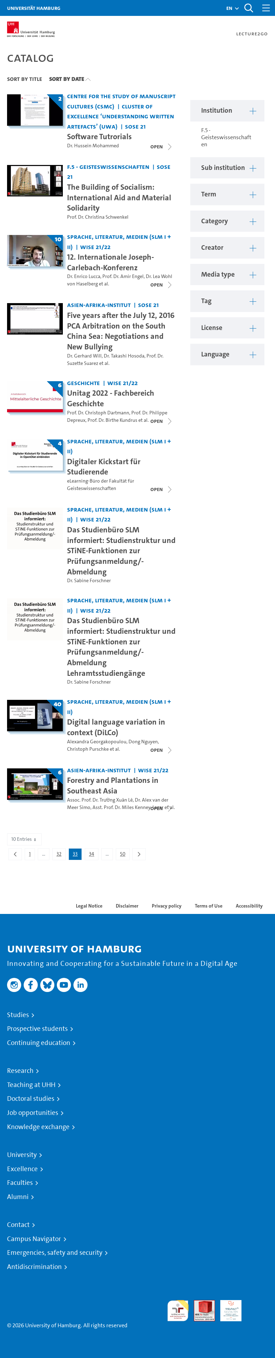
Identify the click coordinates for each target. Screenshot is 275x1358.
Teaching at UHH (31, 1085)
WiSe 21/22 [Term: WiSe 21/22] (95, 246)
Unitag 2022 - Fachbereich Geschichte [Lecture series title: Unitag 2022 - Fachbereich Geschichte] (110, 398)
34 (93, 855)
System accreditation (257, 1308)
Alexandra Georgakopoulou (96, 741)
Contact (18, 1224)
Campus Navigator (34, 1239)
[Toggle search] (248, 8)
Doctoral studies (30, 1098)
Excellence (22, 1169)
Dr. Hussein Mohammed (93, 145)
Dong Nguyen (143, 741)
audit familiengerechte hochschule (178, 1310)
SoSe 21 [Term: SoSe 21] (135, 126)
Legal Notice (89, 905)
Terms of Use (208, 905)
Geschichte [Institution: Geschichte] (83, 382)
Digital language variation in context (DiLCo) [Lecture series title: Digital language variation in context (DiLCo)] (116, 727)
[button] (229, 8)
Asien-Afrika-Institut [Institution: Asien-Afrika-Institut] (99, 304)
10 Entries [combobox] (24, 839)
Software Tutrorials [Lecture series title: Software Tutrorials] (99, 136)
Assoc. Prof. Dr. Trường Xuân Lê (100, 800)
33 (77, 855)
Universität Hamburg (33, 8)
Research (20, 1070)
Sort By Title (24, 79)
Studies (18, 1015)
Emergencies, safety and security (54, 1252)
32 (60, 855)
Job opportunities (32, 1112)
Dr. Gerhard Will (84, 356)
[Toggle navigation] (266, 8)
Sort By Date (66, 79)
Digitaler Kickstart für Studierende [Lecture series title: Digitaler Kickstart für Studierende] (104, 466)
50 (124, 855)
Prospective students (37, 1028)
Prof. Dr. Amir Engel (123, 276)
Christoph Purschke (88, 749)
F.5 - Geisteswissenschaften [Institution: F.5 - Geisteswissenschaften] (108, 166)
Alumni (18, 1196)
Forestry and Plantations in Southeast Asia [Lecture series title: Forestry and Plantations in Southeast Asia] (113, 785)
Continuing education (38, 1042)
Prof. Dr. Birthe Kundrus (112, 420)
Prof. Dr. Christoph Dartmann (98, 412)
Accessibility (249, 905)
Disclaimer (127, 905)
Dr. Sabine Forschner (89, 580)
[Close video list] (161, 146)
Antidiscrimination (34, 1266)
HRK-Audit (227, 1308)
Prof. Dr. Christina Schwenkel (97, 217)
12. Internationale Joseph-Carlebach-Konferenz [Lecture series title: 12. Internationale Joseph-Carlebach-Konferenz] (110, 262)
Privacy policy (166, 905)
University (22, 1154)
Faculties (20, 1182)
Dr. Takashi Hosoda (124, 356)
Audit (200, 1304)
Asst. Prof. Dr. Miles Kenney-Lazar (127, 807)
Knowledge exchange (38, 1127)
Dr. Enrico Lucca (83, 276)
